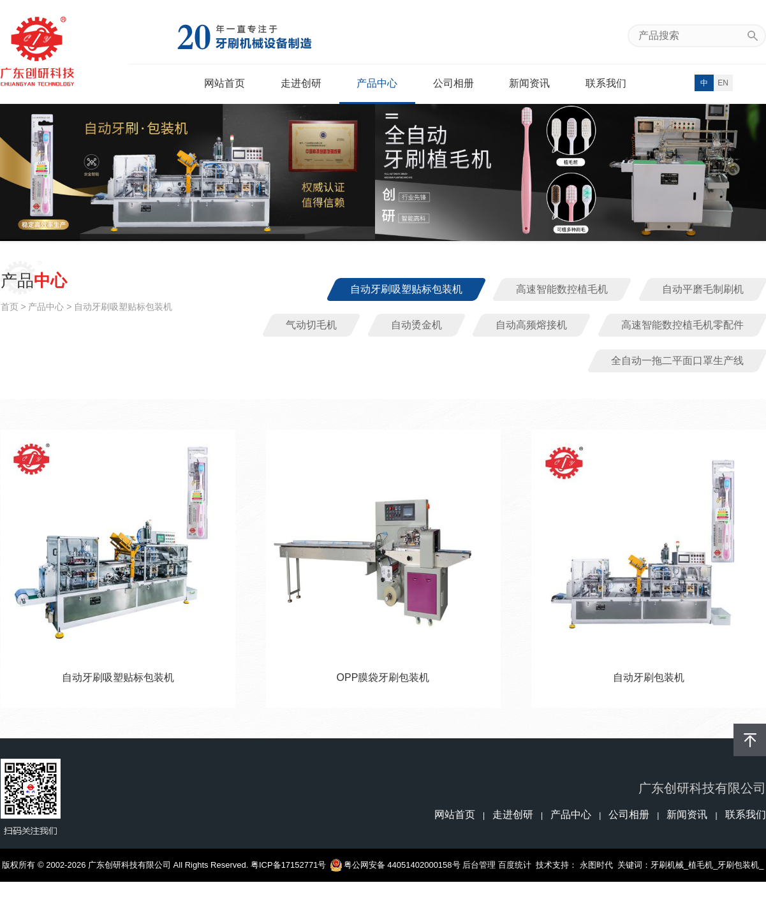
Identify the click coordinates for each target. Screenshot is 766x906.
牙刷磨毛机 (383, 898)
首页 (9, 307)
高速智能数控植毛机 (562, 289)
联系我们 (606, 83)
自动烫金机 (416, 324)
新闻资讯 (529, 83)
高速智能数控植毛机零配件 (682, 324)
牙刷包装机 (738, 865)
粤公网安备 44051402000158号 (395, 865)
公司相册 (453, 83)
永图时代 (596, 865)
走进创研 (301, 83)
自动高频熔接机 (531, 324)
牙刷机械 (667, 865)
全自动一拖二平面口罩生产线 (677, 360)
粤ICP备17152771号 (289, 865)
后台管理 (479, 865)
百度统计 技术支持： (539, 865)
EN (723, 82)
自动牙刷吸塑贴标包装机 (406, 289)
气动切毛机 (311, 324)
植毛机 (700, 865)
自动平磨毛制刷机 (703, 289)
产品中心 (377, 83)
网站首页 (224, 83)
